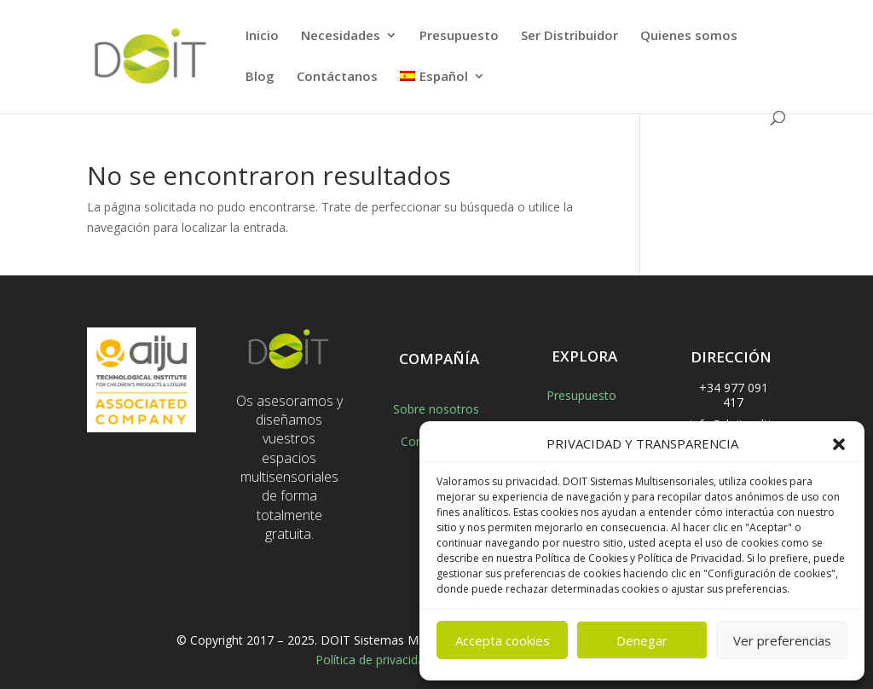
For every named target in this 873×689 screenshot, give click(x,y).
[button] (838, 444)
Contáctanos (337, 77)
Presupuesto (459, 36)
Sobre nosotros (436, 409)
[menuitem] (442, 90)
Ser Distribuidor (569, 36)
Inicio (262, 36)
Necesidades (340, 36)
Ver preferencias (782, 640)
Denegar (642, 640)
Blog (260, 77)
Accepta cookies (502, 640)
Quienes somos (688, 36)
